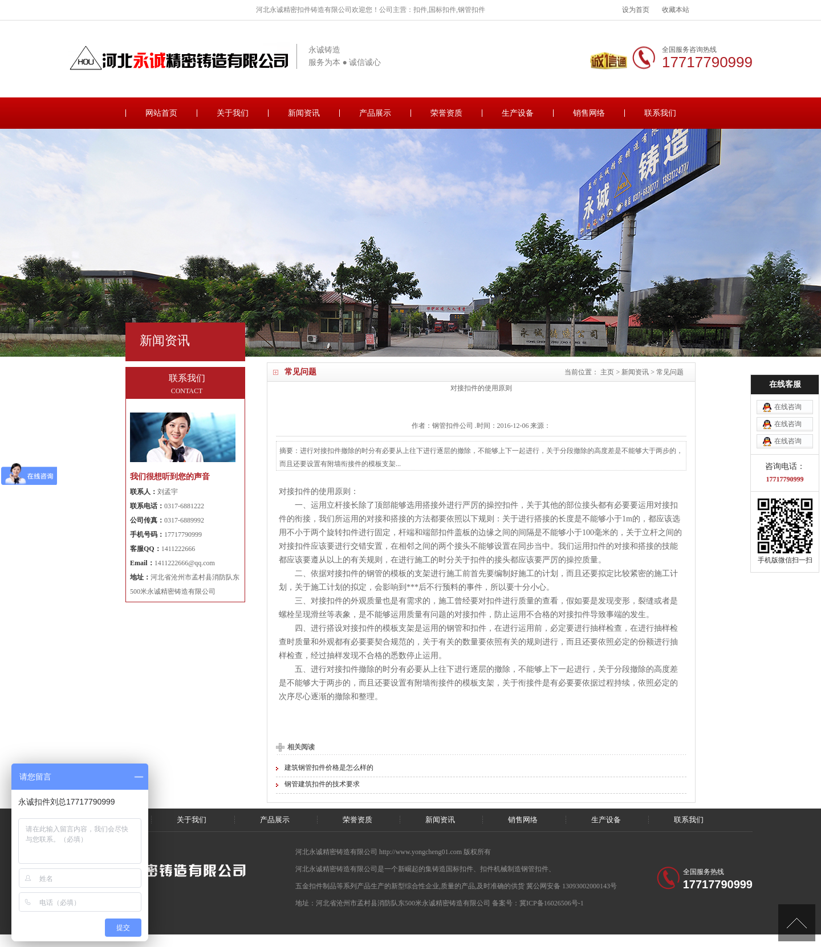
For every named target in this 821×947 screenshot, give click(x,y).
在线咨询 (788, 357)
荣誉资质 (446, 113)
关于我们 (233, 113)
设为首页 (635, 10)
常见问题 (670, 372)
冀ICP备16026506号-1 (551, 903)
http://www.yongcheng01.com (421, 852)
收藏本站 (675, 10)
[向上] (796, 922)
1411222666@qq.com (185, 563)
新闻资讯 (304, 113)
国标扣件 (459, 869)
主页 (607, 372)
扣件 (453, 426)
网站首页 (161, 113)
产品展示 (375, 113)
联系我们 (660, 113)
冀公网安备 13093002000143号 (571, 886)
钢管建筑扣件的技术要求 (322, 784)
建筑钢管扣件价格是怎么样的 (328, 768)
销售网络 (589, 113)
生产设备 (518, 113)
